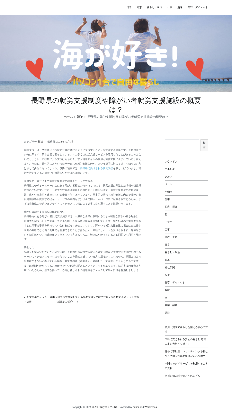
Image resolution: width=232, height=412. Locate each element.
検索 (204, 145)
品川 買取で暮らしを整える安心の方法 (186, 329)
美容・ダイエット (198, 7)
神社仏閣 (170, 267)
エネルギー (171, 169)
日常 (129, 7)
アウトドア (171, 161)
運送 (167, 312)
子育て (168, 222)
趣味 (180, 7)
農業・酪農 (171, 305)
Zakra (136, 407)
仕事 (169, 7)
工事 (167, 229)
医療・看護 (171, 206)
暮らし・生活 (154, 7)
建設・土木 (171, 237)
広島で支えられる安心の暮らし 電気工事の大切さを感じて (185, 341)
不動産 (168, 191)
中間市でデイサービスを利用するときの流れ (186, 365)
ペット (168, 184)
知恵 (139, 7)
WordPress (150, 407)
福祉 (40, 141)
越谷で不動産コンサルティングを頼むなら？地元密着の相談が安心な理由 (186, 353)
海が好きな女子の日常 (105, 407)
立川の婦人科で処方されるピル (182, 375)
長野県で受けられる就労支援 (96, 168)
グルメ (168, 176)
